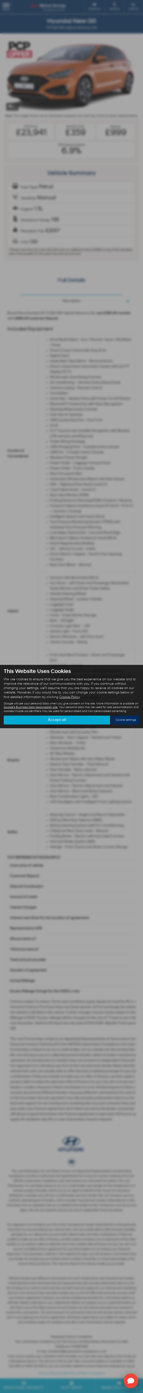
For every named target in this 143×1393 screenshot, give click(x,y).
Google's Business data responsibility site (31, 707)
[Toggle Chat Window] (130, 1381)
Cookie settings (126, 720)
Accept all (57, 720)
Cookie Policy (69, 697)
